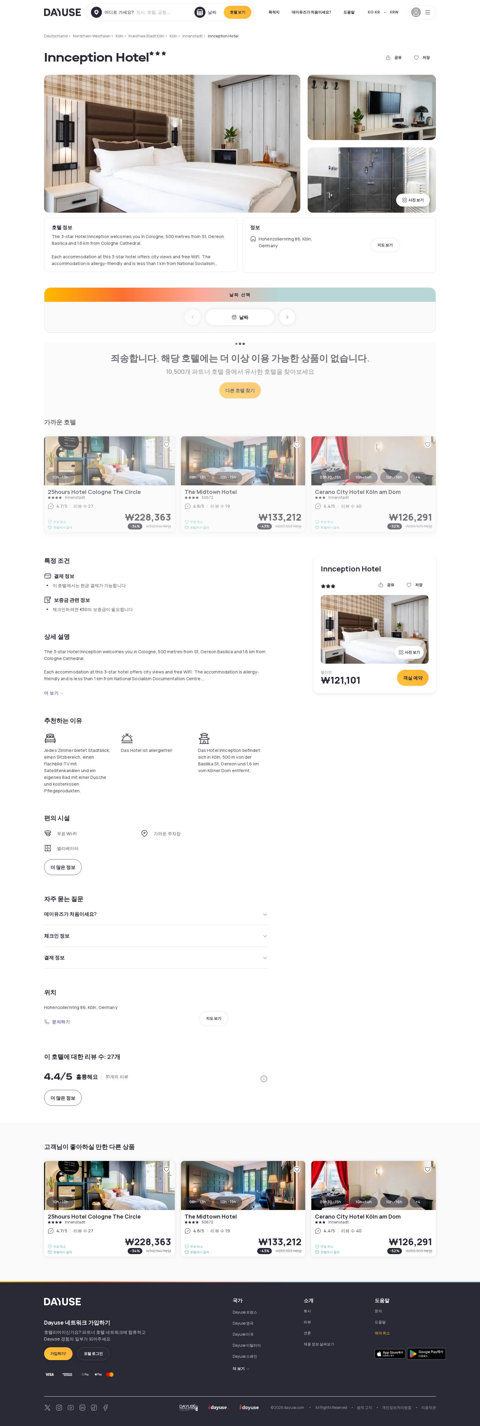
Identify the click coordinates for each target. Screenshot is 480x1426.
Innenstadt (192, 36)
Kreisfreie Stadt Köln (146, 36)
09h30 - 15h (330, 1201)
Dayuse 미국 (243, 1334)
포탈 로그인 (93, 1353)
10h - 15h (228, 1201)
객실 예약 (412, 678)
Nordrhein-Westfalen (92, 36)
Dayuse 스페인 (245, 1356)
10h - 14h (364, 1201)
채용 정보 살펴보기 (319, 1344)
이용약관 (428, 1407)
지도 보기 (385, 245)
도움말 (348, 12)
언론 (307, 1333)
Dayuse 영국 (243, 1323)
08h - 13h (197, 1201)
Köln (119, 36)
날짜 (240, 317)
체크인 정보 (156, 935)
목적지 (273, 12)
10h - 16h (394, 1201)
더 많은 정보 (63, 867)
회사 (307, 1311)
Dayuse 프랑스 (245, 1312)
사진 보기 (413, 200)
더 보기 (54, 693)
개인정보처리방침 (396, 1407)
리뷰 (307, 1322)
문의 (378, 1311)
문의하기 (57, 1022)
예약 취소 (382, 1333)
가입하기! (58, 1353)
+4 (418, 1201)
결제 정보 (156, 957)
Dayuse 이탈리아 (247, 1345)
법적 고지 (364, 1407)
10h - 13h (60, 1201)
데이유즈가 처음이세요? (311, 12)
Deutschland (56, 36)
